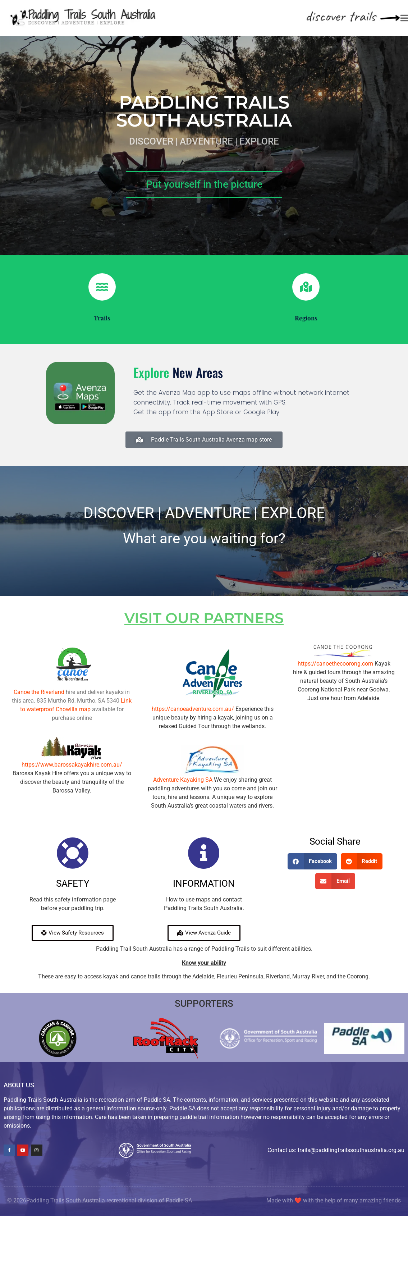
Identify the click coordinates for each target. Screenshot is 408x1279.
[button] (312, 861)
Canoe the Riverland (39, 692)
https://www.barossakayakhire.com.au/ (72, 764)
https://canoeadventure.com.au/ (193, 708)
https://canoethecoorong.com (335, 663)
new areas (178, 372)
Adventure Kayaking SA (182, 779)
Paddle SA (179, 1200)
